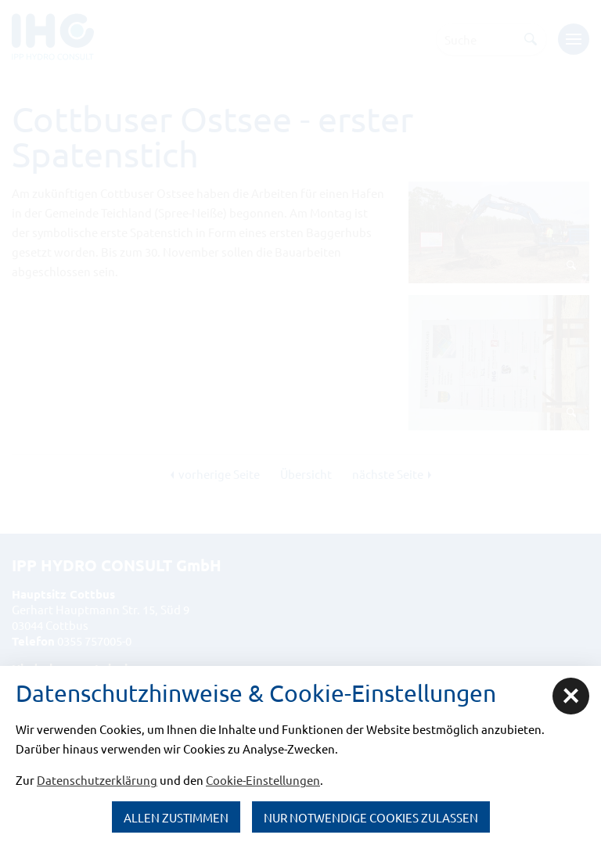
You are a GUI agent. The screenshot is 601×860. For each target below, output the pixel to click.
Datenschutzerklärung (97, 779)
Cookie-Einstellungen (263, 779)
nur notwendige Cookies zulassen (371, 817)
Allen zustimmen (176, 817)
